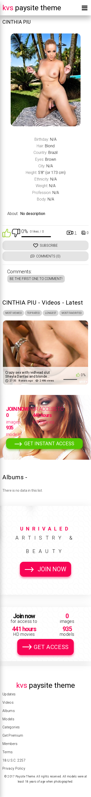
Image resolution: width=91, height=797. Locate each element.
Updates (9, 694)
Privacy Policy (13, 768)
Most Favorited (72, 313)
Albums (8, 711)
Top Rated (33, 313)
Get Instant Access (49, 443)
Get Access (51, 647)
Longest (50, 313)
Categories (11, 727)
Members (9, 744)
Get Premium (12, 735)
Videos (8, 702)
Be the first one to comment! (36, 279)
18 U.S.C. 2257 (13, 760)
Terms (7, 752)
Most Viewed (13, 313)
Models (8, 719)
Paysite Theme (31, 7)
